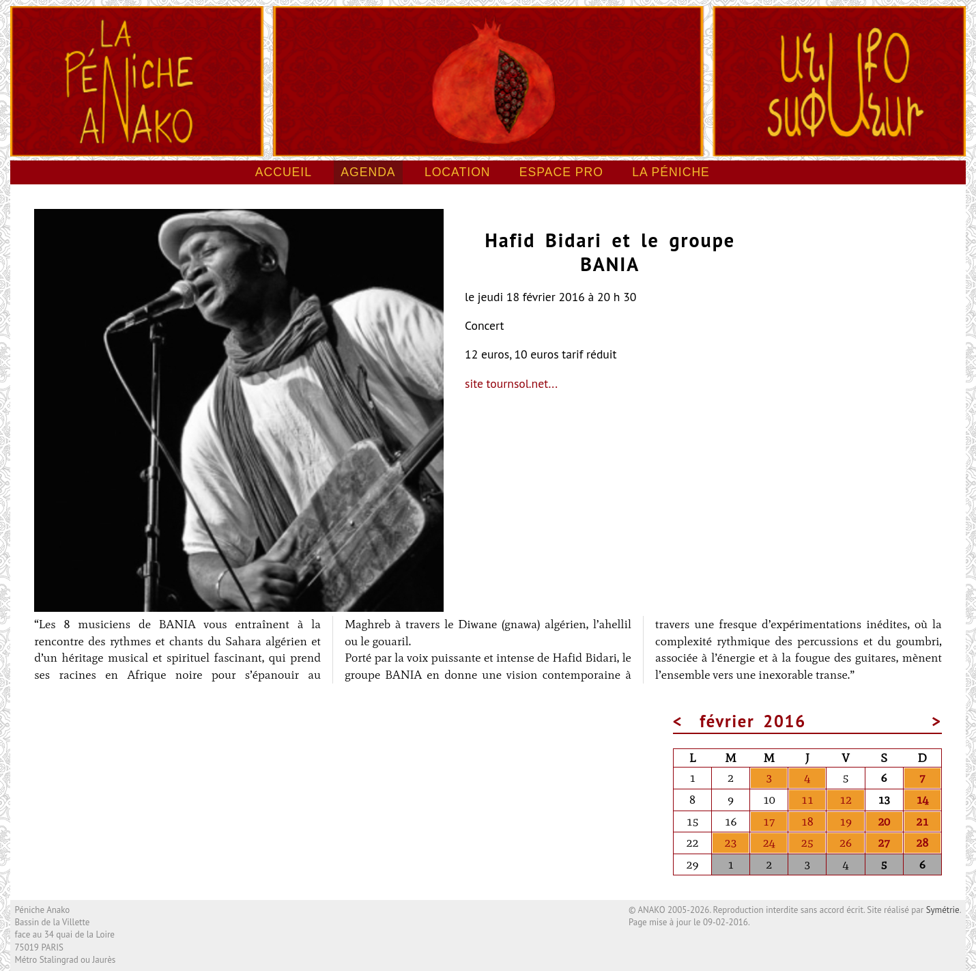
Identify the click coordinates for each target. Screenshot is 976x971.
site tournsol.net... (511, 383)
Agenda (368, 172)
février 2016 (753, 721)
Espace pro (561, 172)
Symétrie (943, 910)
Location (458, 172)
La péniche (671, 172)
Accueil (283, 172)
